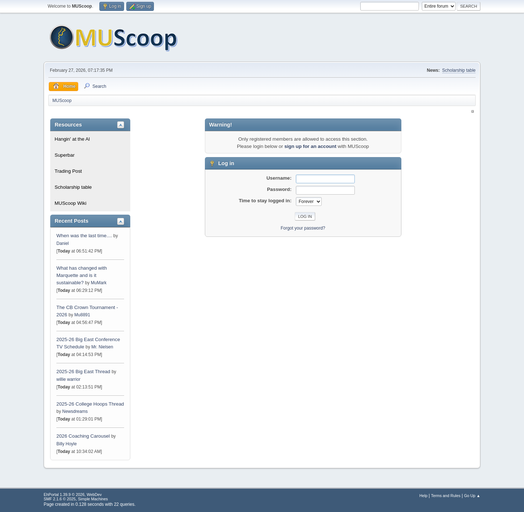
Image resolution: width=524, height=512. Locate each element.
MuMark (99, 282)
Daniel (62, 243)
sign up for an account (310, 146)
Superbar (65, 155)
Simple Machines (93, 499)
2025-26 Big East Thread (83, 371)
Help (424, 495)
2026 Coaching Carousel (83, 436)
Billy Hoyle (66, 443)
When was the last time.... (84, 235)
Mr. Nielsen (102, 346)
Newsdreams (75, 411)
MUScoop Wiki (70, 203)
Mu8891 (82, 314)
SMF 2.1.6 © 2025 (60, 499)
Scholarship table (459, 70)
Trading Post (68, 171)
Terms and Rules (446, 495)
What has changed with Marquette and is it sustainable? (81, 275)
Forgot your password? (303, 228)
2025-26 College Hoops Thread (90, 404)
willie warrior (68, 379)
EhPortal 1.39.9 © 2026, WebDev (73, 494)
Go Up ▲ (472, 495)
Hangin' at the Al (72, 139)
